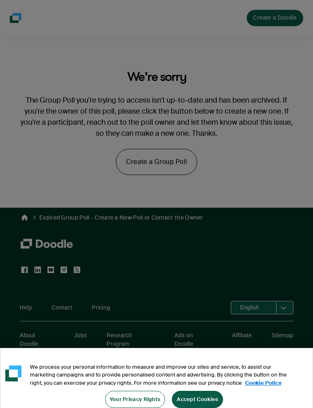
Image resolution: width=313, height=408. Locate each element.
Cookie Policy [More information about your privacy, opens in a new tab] (263, 387)
